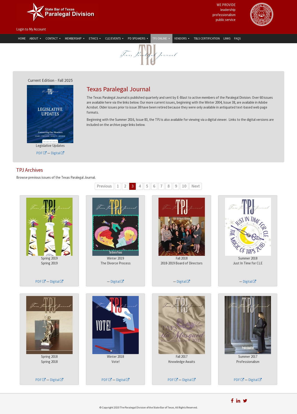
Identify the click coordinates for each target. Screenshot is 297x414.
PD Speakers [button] (138, 38)
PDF (41, 153)
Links (226, 38)
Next (195, 186)
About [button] (35, 38)
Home (22, 38)
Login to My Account (31, 29)
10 (184, 186)
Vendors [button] (182, 38)
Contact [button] (53, 38)
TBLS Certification (207, 38)
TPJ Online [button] (161, 38)
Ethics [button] (95, 38)
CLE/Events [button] (114, 38)
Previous (104, 186)
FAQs (237, 38)
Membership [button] (75, 38)
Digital (57, 153)
